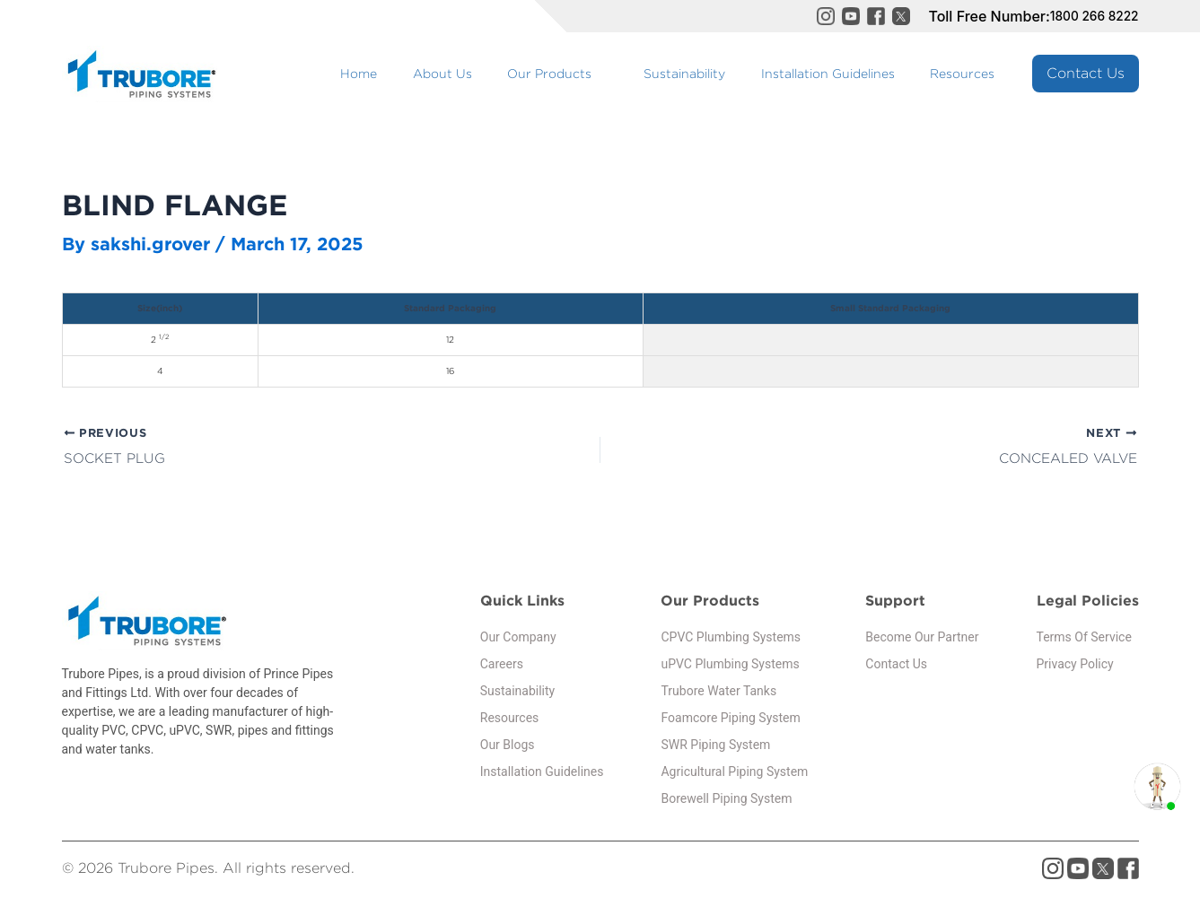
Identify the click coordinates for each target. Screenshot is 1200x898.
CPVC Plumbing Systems (731, 639)
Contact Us (1086, 73)
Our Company (518, 639)
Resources (972, 73)
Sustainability (733, 73)
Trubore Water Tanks (718, 693)
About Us (528, 73)
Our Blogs (507, 747)
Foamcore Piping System (730, 720)
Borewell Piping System (726, 801)
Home (464, 73)
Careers (501, 666)
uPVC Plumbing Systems (730, 666)
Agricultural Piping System (734, 774)
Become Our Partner (921, 639)
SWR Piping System (715, 747)
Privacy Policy (1075, 666)
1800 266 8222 (1087, 16)
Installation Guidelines (857, 73)
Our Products (616, 73)
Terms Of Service (1084, 639)
